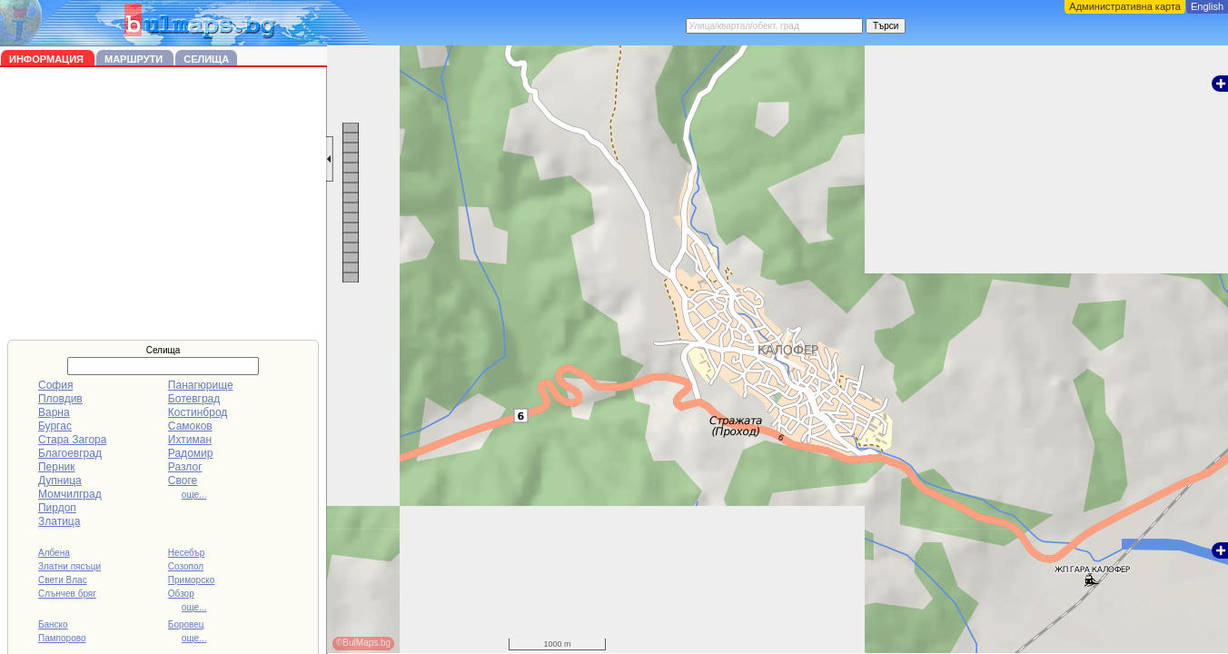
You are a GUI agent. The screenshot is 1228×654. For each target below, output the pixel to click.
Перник (56, 467)
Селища (206, 59)
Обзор (181, 594)
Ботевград (194, 398)
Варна (54, 412)
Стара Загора (72, 439)
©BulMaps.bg (363, 643)
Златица (59, 521)
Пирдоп (57, 507)
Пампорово (62, 638)
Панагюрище (200, 385)
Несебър (186, 553)
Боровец (186, 624)
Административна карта (1125, 6)
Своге (182, 480)
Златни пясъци (69, 566)
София (55, 385)
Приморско (191, 580)
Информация (47, 59)
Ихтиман (190, 439)
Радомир (190, 453)
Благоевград (70, 453)
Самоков (190, 426)
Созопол (185, 566)
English (1207, 6)
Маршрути (134, 59)
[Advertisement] (163, 203)
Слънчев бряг (67, 594)
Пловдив (60, 398)
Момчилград (70, 494)
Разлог (185, 467)
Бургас (55, 426)
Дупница (60, 480)
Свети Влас (62, 580)
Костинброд (197, 412)
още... (194, 495)
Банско (53, 624)
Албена (54, 553)
